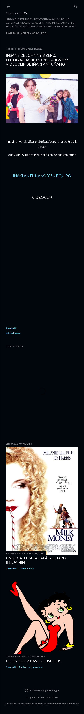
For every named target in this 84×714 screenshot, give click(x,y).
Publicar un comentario (31, 667)
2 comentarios (26, 568)
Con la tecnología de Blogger (42, 690)
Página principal (18, 33)
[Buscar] (76, 5)
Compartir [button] (11, 328)
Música (16, 333)
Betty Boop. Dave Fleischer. (33, 661)
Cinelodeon (17, 13)
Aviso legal (39, 33)
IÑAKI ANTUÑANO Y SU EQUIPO (42, 175)
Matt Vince (52, 697)
